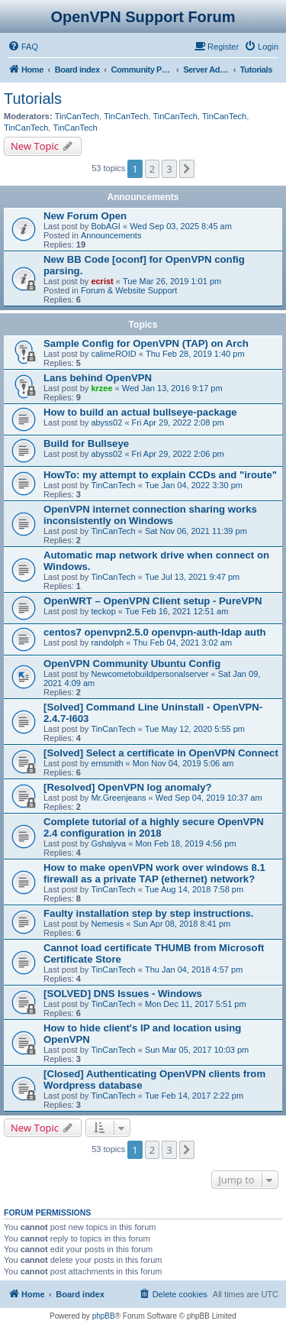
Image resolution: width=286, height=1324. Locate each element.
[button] (186, 169)
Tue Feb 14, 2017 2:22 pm (194, 1095)
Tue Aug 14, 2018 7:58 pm (194, 889)
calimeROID (113, 353)
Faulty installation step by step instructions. (148, 913)
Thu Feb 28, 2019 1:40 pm (195, 353)
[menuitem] (23, 46)
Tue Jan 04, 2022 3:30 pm (194, 485)
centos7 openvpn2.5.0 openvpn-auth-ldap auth (154, 632)
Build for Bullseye (86, 443)
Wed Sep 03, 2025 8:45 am (181, 226)
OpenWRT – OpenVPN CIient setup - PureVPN (152, 601)
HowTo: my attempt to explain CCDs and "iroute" (160, 475)
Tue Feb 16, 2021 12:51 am (176, 611)
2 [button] (152, 169)
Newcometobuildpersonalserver (149, 673)
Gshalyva (108, 843)
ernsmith (107, 763)
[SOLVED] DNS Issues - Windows (122, 993)
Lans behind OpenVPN (97, 378)
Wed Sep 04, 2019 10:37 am (209, 797)
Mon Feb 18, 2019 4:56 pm (185, 843)
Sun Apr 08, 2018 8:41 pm (181, 923)
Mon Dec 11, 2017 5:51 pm (195, 1003)
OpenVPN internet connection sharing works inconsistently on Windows (150, 514)
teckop (103, 611)
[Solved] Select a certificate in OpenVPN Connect (160, 753)
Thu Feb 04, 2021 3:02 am (182, 642)
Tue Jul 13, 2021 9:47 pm (192, 576)
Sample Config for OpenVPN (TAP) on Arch (146, 343)
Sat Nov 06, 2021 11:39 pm (196, 531)
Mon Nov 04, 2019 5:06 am (183, 763)
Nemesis (107, 923)
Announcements (111, 235)
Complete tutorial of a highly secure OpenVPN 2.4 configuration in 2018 (153, 827)
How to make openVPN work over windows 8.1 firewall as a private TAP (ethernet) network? (154, 873)
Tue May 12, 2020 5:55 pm (195, 728)
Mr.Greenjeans (118, 797)
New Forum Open (85, 216)
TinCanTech (77, 116)
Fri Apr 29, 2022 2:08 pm (178, 422)
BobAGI (106, 226)
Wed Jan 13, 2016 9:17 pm (172, 388)
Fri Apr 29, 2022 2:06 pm (178, 453)
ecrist (102, 281)
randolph (107, 642)
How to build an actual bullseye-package (140, 412)
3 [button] (169, 169)
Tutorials (33, 98)
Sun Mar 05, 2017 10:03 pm (197, 1049)
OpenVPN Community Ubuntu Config (131, 663)
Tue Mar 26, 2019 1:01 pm (172, 281)
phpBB (103, 1316)
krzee (101, 388)
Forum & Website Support (129, 290)
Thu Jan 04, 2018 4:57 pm (194, 969)
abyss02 (106, 422)
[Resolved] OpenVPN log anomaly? (127, 787)
